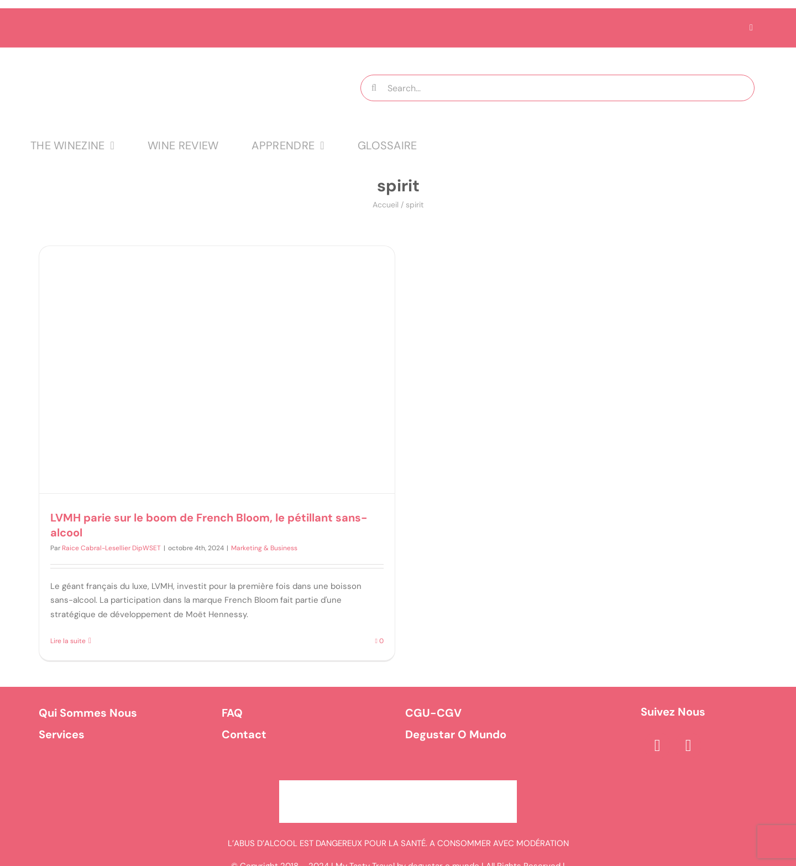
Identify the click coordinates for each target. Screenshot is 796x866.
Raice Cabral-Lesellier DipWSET (111, 548)
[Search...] (557, 88)
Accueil (386, 205)
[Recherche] (373, 88)
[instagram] (688, 745)
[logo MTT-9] (168, 57)
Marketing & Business (264, 548)
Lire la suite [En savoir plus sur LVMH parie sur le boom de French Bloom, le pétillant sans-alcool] (68, 641)
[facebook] (657, 745)
